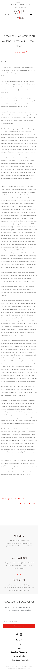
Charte (19, 644)
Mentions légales (19, 656)
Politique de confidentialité (19, 660)
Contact (19, 640)
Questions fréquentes (19, 652)
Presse (19, 648)
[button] (31, 14)
